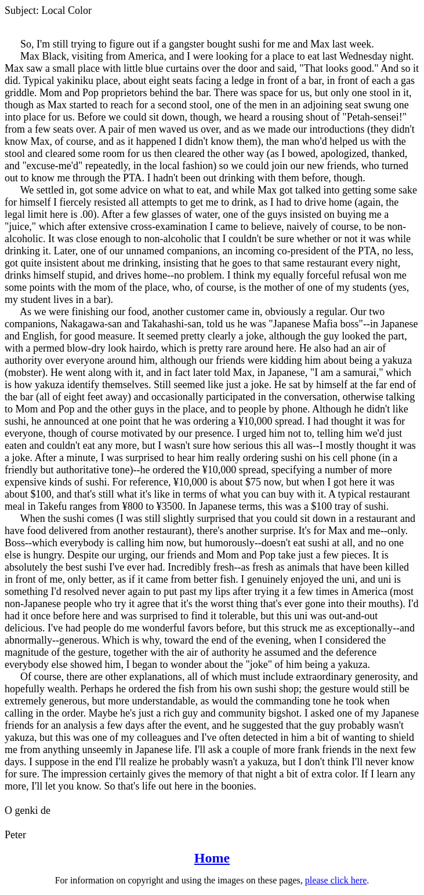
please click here (336, 880)
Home (212, 857)
